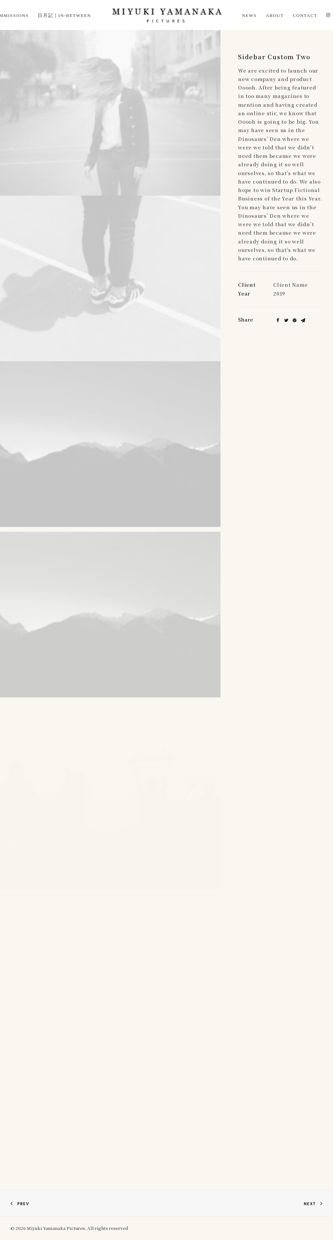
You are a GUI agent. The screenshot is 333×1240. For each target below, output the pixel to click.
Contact (305, 15)
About (275, 15)
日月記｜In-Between (64, 15)
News (249, 15)
